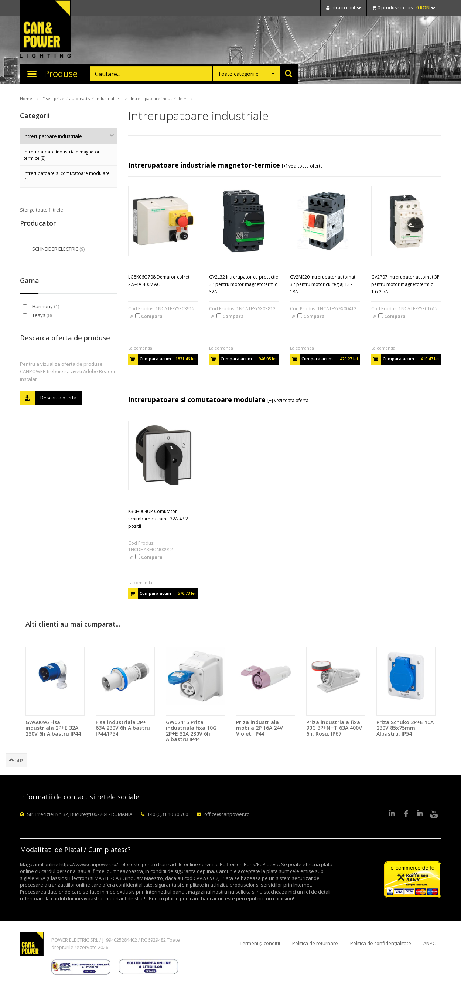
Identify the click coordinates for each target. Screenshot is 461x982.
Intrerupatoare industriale (158, 98)
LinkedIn (392, 814)
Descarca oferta (48, 398)
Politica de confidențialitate (380, 943)
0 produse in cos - (403, 7)
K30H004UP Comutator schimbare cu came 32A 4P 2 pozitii (158, 518)
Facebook (406, 814)
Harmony (41, 306)
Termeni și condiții (260, 943)
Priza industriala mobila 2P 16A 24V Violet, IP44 (259, 728)
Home (26, 98)
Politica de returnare (315, 943)
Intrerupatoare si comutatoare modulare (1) (67, 176)
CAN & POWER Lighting (45, 29)
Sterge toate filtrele (41, 209)
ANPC (429, 943)
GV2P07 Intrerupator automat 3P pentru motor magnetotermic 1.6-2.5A (405, 284)
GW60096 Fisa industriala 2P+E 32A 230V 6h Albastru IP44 (53, 728)
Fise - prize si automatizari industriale (81, 98)
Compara (149, 316)
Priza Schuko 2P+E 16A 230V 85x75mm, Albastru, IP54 (405, 728)
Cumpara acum (162, 359)
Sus (16, 760)
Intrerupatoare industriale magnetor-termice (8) (62, 155)
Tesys (37, 315)
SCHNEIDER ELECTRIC (54, 249)
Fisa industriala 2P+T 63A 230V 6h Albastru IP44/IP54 (123, 728)
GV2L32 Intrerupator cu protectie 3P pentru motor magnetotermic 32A (243, 284)
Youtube (434, 814)
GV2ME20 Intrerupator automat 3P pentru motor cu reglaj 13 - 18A (322, 284)
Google (420, 814)
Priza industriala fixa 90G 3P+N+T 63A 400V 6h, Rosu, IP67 (334, 728)
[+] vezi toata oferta (302, 166)
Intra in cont (343, 7)
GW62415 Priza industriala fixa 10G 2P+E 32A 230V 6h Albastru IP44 (191, 731)
